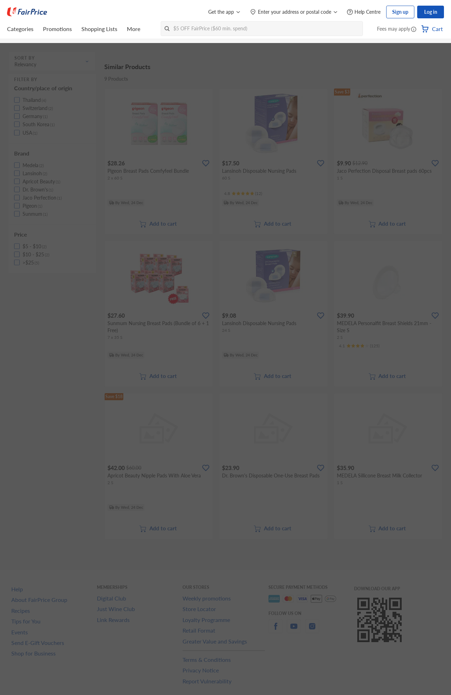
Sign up (400, 12)
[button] (413, 29)
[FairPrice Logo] (27, 12)
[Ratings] (243, 193)
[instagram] (312, 630)
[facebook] (275, 630)
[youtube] (294, 630)
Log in (430, 12)
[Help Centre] (364, 12)
